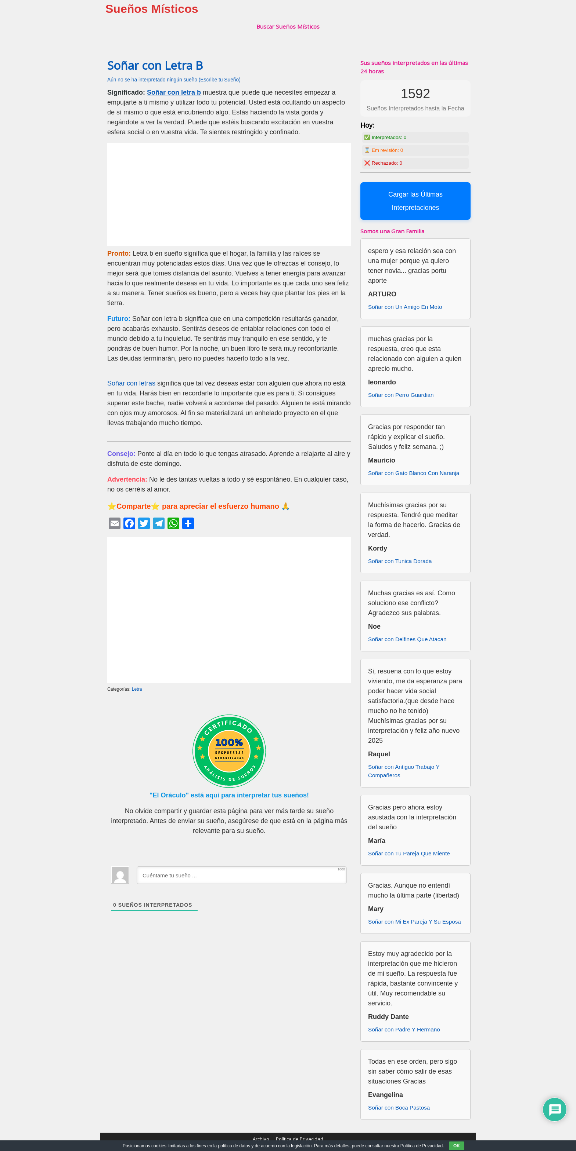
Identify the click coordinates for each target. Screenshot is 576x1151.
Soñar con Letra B (155, 65)
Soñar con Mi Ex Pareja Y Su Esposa (414, 921)
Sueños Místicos (151, 8)
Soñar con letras (131, 383)
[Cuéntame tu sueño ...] (242, 875)
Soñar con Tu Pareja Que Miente (409, 853)
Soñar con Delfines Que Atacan (407, 639)
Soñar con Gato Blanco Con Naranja (413, 473)
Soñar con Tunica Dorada (400, 561)
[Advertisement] (229, 194)
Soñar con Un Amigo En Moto (405, 307)
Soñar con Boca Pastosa (399, 1107)
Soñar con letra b (174, 92)
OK (456, 1145)
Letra (137, 689)
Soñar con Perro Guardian (401, 395)
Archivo (261, 1139)
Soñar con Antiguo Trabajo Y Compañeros (403, 771)
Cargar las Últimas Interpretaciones (415, 201)
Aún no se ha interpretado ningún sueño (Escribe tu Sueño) (174, 80)
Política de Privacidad (299, 1139)
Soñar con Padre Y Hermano (404, 1029)
